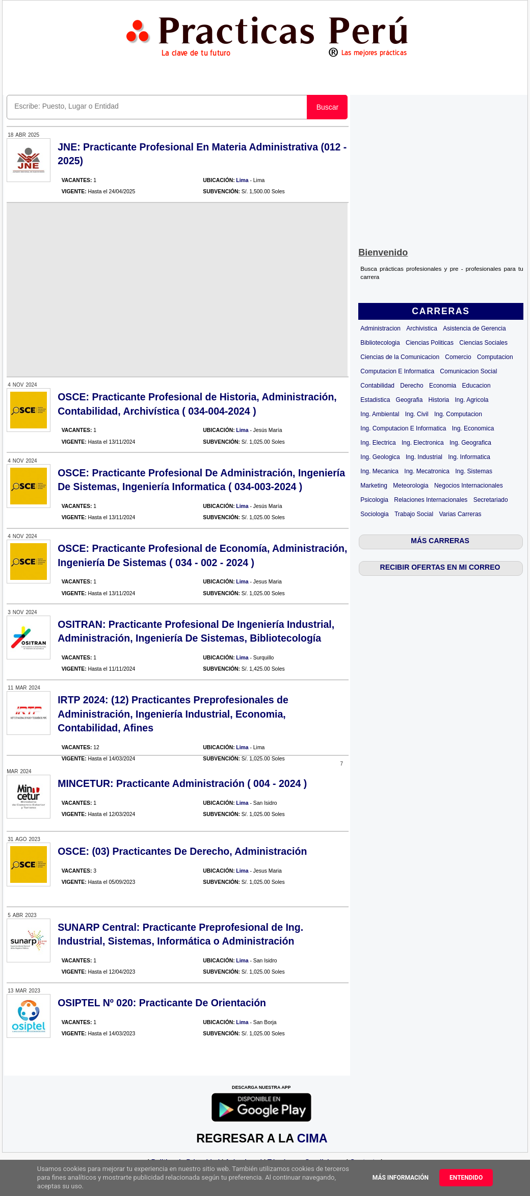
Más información (401, 1177)
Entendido (466, 1177)
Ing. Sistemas (473, 471)
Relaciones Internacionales (430, 499)
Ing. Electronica (423, 442)
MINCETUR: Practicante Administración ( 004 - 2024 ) (182, 783)
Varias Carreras (460, 514)
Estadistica (375, 399)
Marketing (373, 485)
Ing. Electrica (377, 442)
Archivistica (421, 328)
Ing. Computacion (458, 414)
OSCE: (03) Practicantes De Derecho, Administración (182, 851)
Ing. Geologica (380, 457)
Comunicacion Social (468, 371)
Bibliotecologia (380, 342)
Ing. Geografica (470, 442)
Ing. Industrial (424, 457)
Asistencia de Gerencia (474, 328)
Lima (242, 180)
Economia (442, 385)
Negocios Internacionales (468, 485)
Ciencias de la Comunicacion (399, 357)
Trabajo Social (413, 514)
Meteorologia (410, 485)
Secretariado (490, 499)
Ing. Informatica (469, 457)
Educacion (476, 385)
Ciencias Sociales (483, 342)
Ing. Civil (417, 414)
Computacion (495, 357)
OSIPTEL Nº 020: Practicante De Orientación (162, 1002)
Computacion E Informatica (397, 371)
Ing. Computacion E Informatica (403, 428)
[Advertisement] (441, 169)
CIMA (312, 1138)
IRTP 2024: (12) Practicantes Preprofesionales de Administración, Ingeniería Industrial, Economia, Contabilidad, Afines (173, 713)
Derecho (411, 385)
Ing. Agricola (472, 399)
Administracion (380, 328)
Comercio (458, 357)
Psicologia (374, 499)
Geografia (409, 399)
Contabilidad (377, 385)
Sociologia (374, 514)
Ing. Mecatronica (426, 471)
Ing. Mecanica (379, 471)
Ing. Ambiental (379, 414)
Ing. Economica (473, 428)
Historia (439, 399)
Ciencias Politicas (430, 342)
